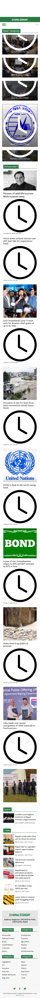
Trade (7, 830)
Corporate (6, 948)
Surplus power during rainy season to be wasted (20, 106)
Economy (24, 938)
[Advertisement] (9, 8)
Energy (23, 948)
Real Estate (25, 971)
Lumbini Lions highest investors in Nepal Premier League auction (25, 817)
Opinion (24, 965)
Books (4, 941)
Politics (23, 968)
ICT (3, 965)
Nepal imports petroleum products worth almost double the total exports (24, 874)
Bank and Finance (8, 938)
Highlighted (6, 962)
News (23, 962)
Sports (7, 809)
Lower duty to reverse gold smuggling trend (24, 898)
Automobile (6, 935)
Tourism (24, 974)
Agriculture (25, 941)
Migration (5, 978)
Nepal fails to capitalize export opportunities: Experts (25, 849)
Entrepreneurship (27, 951)
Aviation (24, 944)
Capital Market (7, 944)
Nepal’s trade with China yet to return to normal (25, 838)
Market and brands (9, 974)
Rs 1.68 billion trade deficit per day (23, 887)
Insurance (5, 968)
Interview (5, 971)
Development (26, 935)
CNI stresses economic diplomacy (25, 861)
